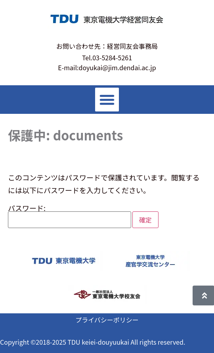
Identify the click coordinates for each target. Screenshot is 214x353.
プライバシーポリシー (107, 319)
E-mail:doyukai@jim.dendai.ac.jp (107, 67)
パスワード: (69, 216)
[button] (107, 99)
